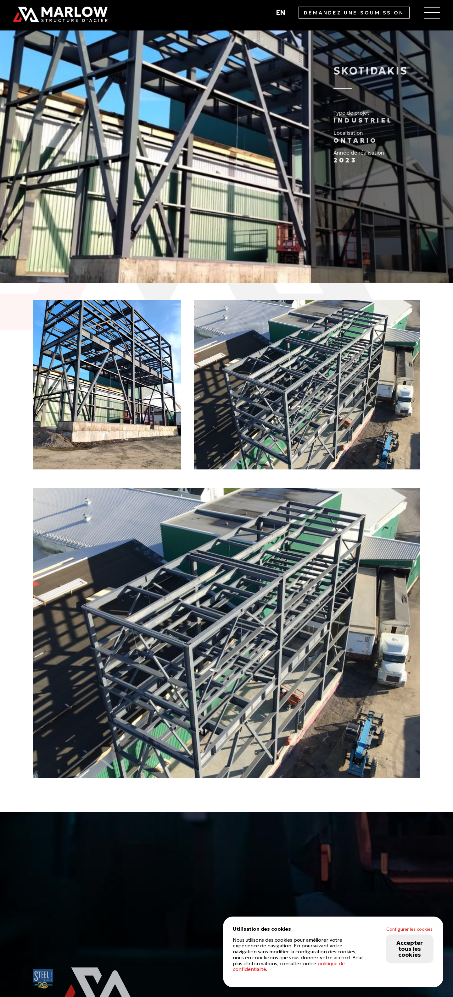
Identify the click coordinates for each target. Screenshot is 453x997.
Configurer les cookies (409, 929)
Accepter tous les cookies (409, 948)
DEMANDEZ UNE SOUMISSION (354, 13)
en (280, 12)
